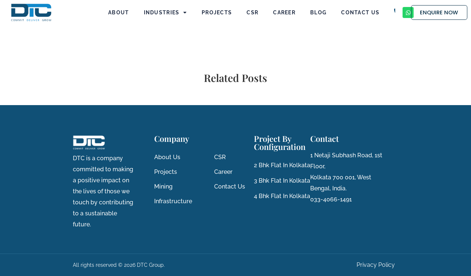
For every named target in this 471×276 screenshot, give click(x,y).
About (118, 12)
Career (284, 12)
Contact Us (360, 12)
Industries (165, 12)
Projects (217, 12)
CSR (252, 12)
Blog (318, 12)
